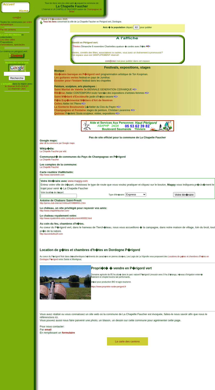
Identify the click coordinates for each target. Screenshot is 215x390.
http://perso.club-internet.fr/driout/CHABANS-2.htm (63, 203)
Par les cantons (8, 29)
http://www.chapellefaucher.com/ (54, 211)
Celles (58, 103)
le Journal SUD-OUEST (17, 86)
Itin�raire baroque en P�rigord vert (77, 74)
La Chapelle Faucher (49, 159)
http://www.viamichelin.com (52, 175)
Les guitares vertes (66, 77)
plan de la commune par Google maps (57, 143)
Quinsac (59, 113)
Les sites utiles (7, 39)
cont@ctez (110, 61)
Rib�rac (59, 92)
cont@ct (17, 17)
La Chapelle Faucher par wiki (53, 151)
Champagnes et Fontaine (70, 110)
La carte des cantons (127, 341)
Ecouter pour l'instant (68, 80)
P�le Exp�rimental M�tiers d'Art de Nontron (83, 100)
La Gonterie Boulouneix (69, 106)
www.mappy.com (78, 180)
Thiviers (77, 46)
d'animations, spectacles (12, 44)
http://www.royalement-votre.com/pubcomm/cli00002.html (66, 218)
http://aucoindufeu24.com (51, 234)
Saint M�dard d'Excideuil (70, 96)
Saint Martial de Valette (68, 89)
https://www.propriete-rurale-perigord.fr (108, 287)
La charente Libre (17, 88)
